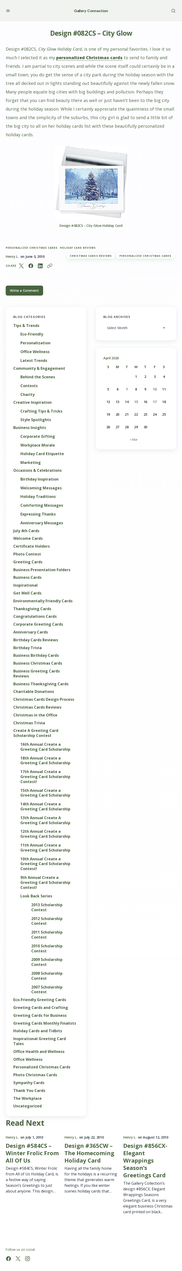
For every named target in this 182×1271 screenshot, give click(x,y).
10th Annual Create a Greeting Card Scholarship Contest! (45, 864)
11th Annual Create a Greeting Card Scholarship (45, 848)
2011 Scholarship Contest (47, 935)
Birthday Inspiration (39, 479)
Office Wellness (35, 351)
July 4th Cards (26, 530)
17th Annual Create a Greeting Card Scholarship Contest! (45, 776)
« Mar (134, 439)
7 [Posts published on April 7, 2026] (127, 389)
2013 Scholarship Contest (47, 907)
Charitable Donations (33, 691)
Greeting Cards (27, 562)
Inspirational (25, 585)
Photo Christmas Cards (35, 1074)
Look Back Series (36, 896)
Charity (27, 394)
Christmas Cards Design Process (43, 699)
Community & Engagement (39, 368)
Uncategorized (27, 1106)
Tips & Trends (26, 325)
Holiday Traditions (38, 496)
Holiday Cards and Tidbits (37, 1030)
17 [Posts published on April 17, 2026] (154, 401)
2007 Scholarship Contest (47, 990)
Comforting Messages (41, 505)
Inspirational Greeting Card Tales (39, 1041)
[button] (8, 10)
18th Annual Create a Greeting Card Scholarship (45, 761)
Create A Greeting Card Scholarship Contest (35, 733)
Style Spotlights (35, 419)
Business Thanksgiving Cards (40, 684)
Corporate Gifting (37, 436)
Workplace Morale (37, 445)
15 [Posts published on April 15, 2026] (136, 401)
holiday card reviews (78, 247)
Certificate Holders (31, 546)
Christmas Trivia (29, 723)
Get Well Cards (27, 593)
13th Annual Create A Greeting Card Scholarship (45, 820)
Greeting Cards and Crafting (40, 1007)
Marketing (30, 462)
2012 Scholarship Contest (47, 921)
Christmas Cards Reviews (91, 256)
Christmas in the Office (35, 715)
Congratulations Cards (35, 616)
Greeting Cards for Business (40, 1015)
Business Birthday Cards (36, 655)
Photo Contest (27, 554)
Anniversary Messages (41, 523)
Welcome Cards (28, 538)
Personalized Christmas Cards (32, 247)
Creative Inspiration (32, 402)
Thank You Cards (29, 1090)
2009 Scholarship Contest (47, 962)
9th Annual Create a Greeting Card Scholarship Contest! (45, 882)
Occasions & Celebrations (37, 470)
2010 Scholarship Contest (47, 949)
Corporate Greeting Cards (38, 624)
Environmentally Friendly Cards (43, 601)
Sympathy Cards (28, 1082)
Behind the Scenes (37, 377)
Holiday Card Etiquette (42, 453)
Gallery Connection (91, 10)
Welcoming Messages (41, 488)
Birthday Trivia (27, 647)
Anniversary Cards (30, 632)
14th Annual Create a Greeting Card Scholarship (45, 807)
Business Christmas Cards (37, 663)
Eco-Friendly (31, 334)
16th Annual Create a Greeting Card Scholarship (45, 747)
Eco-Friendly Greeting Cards (39, 999)
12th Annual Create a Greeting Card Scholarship (45, 834)
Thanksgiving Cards (32, 608)
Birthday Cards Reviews (35, 640)
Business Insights (29, 427)
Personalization (35, 343)
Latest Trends (33, 360)
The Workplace (27, 1098)
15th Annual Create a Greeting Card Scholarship (45, 793)
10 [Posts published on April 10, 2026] (154, 389)
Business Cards (27, 577)
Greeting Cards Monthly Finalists (44, 1023)
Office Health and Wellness (38, 1051)
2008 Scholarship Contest (47, 976)
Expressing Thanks (38, 514)
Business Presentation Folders (41, 569)
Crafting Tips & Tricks (41, 411)
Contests (29, 385)
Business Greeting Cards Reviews (36, 674)
